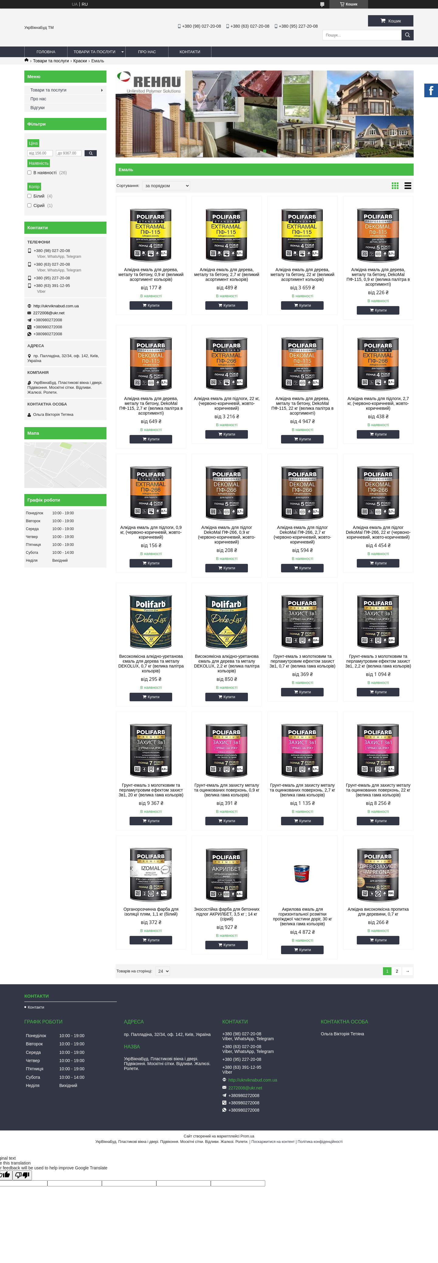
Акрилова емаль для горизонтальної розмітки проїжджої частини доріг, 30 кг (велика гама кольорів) (302, 916)
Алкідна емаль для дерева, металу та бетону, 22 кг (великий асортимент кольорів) (302, 274)
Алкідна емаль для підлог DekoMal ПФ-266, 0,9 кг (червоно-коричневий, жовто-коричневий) (226, 534)
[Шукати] (407, 35)
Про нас (147, 52)
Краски (80, 60)
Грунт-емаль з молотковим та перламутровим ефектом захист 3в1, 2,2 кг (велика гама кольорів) (378, 661)
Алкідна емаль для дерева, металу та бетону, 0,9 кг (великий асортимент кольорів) (151, 274)
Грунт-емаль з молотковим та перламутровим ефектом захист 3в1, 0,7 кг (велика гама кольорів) (302, 661)
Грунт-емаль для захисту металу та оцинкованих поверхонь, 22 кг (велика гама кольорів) (378, 790)
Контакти (189, 52)
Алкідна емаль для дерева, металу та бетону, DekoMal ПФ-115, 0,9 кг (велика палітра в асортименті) (378, 277)
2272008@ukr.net (48, 313)
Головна (45, 52)
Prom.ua (247, 1136)
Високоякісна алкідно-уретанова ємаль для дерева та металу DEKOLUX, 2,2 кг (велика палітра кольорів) (226, 663)
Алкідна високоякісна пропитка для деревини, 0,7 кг (378, 911)
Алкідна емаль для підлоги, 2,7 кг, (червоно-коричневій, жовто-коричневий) (378, 403)
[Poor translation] (22, 1175)
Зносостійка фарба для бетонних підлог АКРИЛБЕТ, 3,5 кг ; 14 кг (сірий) (226, 914)
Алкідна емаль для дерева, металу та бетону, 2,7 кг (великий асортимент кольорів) (226, 274)
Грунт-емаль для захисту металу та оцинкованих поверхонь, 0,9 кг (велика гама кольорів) (226, 790)
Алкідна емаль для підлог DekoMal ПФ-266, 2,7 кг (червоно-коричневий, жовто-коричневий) (302, 534)
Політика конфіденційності (320, 1142)
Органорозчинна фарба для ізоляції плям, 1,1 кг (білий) (151, 911)
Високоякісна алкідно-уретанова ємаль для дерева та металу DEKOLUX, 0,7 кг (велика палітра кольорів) (151, 663)
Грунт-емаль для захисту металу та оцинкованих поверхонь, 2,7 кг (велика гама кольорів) (302, 790)
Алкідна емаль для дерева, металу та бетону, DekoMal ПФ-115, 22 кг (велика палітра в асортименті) (302, 406)
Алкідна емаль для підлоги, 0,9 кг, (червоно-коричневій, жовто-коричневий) (151, 532)
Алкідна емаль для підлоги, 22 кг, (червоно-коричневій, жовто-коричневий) (226, 403)
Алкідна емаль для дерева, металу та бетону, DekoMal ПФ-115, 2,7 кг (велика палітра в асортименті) (150, 406)
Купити (153, 305)
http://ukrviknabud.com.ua (56, 306)
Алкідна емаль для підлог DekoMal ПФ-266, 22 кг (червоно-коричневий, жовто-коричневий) (378, 532)
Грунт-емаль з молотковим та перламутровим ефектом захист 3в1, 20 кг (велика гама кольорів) (151, 790)
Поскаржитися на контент (272, 1142)
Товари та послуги (94, 52)
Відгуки (37, 107)
